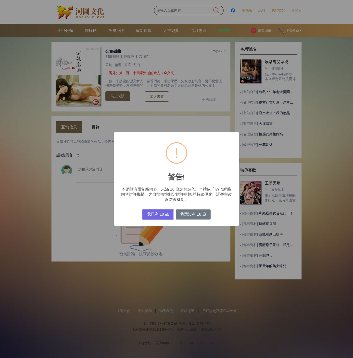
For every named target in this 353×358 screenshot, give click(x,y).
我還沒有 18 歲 (193, 214)
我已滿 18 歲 (158, 214)
